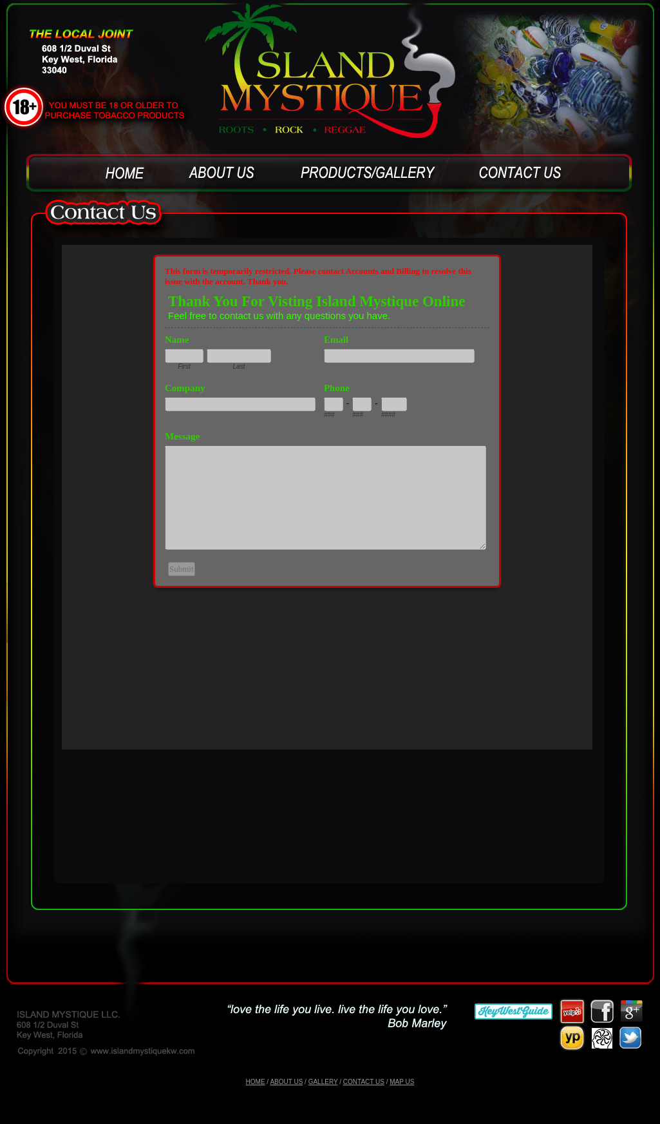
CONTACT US (363, 1081)
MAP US (402, 1081)
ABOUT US (286, 1081)
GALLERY (323, 1081)
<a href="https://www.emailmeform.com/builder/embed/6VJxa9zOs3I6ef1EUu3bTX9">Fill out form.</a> (327, 497)
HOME (255, 1081)
